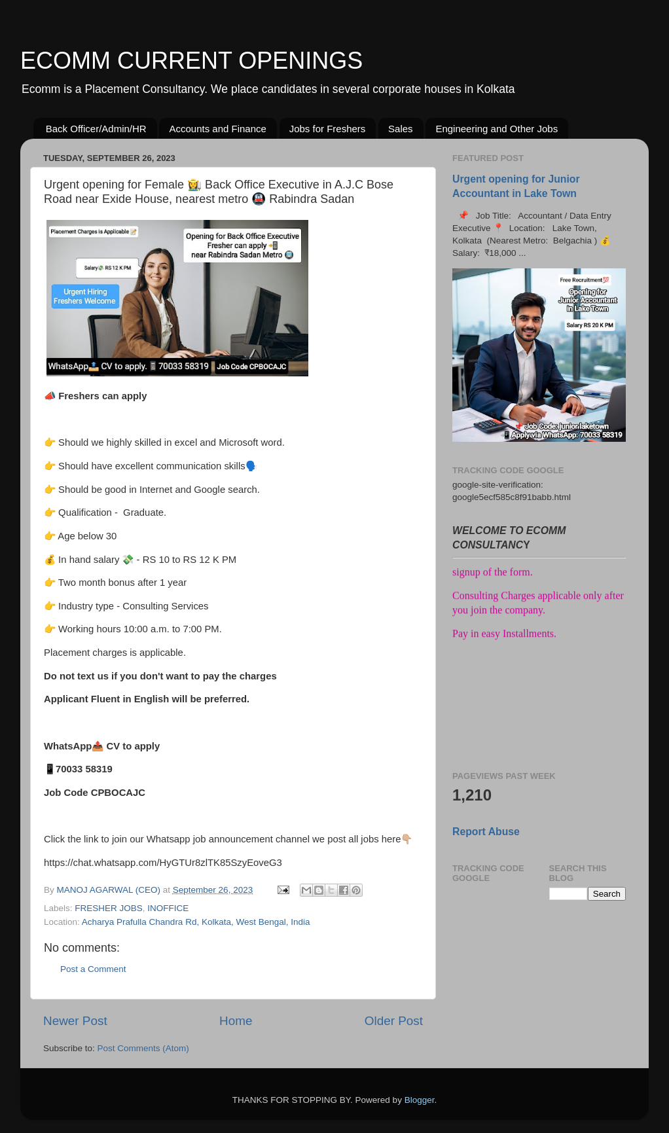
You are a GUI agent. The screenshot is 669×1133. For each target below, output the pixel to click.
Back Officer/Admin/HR (96, 128)
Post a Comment (93, 969)
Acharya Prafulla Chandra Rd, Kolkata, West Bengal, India (196, 922)
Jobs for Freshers (327, 128)
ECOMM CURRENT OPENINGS (191, 60)
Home (235, 1021)
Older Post (394, 1021)
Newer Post (75, 1021)
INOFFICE (168, 908)
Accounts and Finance (217, 128)
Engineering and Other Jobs (496, 128)
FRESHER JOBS (109, 908)
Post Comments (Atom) (143, 1048)
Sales (400, 128)
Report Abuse (486, 831)
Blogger (420, 1100)
